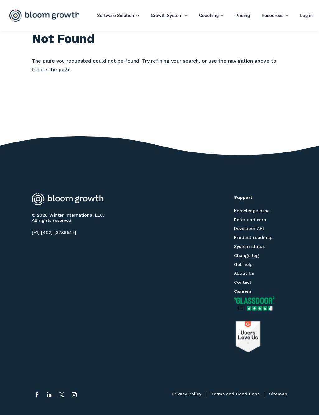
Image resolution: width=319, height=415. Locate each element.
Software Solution (118, 15)
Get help (243, 264)
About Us (244, 273)
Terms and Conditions (235, 393)
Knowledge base (251, 210)
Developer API (249, 228)
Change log (246, 255)
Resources (274, 15)
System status (249, 246)
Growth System (169, 15)
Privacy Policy (186, 393)
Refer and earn (250, 219)
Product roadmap (253, 237)
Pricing (242, 15)
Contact (242, 282)
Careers (242, 291)
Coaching (211, 15)
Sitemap (278, 393)
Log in (306, 15)
